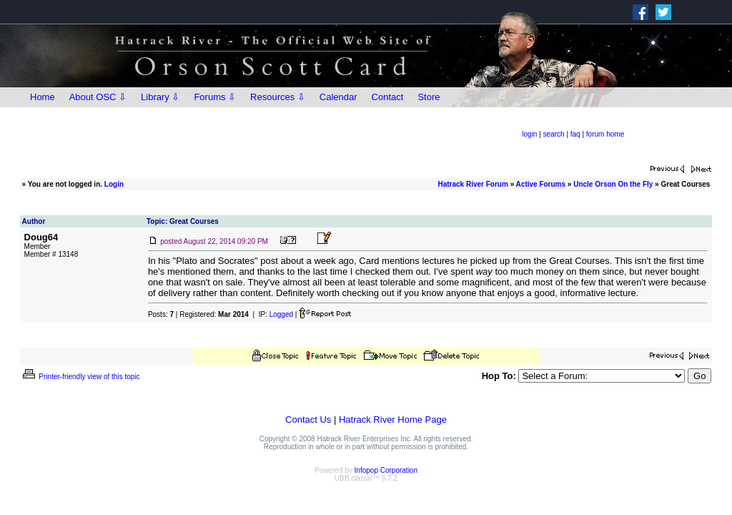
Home (42, 97)
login (529, 134)
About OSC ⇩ (98, 97)
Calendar (338, 97)
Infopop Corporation (386, 470)
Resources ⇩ (277, 97)
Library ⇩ (160, 97)
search (554, 134)
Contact (388, 97)
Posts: (161, 314)
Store (428, 97)
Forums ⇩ (215, 97)
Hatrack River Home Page (393, 419)
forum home (605, 134)
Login (114, 184)
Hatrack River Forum (472, 184)
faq (575, 134)
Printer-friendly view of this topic (80, 377)
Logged (281, 314)
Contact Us (308, 419)
